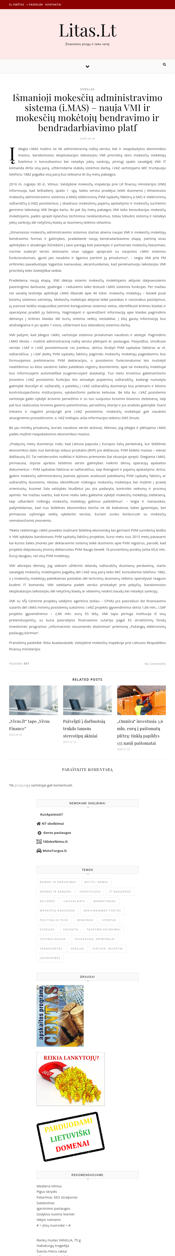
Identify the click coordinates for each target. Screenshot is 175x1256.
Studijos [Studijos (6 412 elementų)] (47, 929)
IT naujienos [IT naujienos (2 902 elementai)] (120, 891)
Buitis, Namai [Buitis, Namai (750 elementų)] (96, 882)
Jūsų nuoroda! (53, 1225)
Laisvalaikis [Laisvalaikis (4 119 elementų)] (74, 901)
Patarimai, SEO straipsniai (56, 1197)
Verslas (87, 89)
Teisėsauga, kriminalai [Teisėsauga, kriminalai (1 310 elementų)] (94, 939)
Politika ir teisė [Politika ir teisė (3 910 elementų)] (54, 920)
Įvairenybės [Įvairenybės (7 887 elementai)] (50, 958)
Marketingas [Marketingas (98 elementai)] (104, 901)
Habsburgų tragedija (52, 1245)
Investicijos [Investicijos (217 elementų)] (90, 891)
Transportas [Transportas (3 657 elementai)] (51, 948)
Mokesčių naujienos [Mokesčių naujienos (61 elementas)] (57, 910)
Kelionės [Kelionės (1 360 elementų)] (47, 901)
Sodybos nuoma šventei (55, 1214)
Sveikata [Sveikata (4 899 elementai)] (70, 929)
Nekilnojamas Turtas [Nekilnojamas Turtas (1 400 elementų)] (102, 910)
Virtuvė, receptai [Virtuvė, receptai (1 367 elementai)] (108, 948)
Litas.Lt (87, 29)
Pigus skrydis (46, 1191)
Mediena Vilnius (49, 1186)
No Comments (155, 663)
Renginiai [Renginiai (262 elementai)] (85, 920)
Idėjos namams (48, 1219)
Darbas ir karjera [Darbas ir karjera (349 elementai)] (55, 891)
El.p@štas (16, 4)
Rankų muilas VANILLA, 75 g (58, 1240)
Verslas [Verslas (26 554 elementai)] (77, 948)
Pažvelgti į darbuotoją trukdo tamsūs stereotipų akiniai (84, 729)
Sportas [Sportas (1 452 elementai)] (109, 920)
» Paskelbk (34, 4)
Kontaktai (53, 4)
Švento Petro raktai (51, 1251)
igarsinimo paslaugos (53, 1208)
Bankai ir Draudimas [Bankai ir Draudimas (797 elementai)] (58, 882)
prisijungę (22, 785)
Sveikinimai (45, 1203)
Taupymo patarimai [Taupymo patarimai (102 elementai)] (104, 929)
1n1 (26, 663)
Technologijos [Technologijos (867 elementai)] (53, 939)
